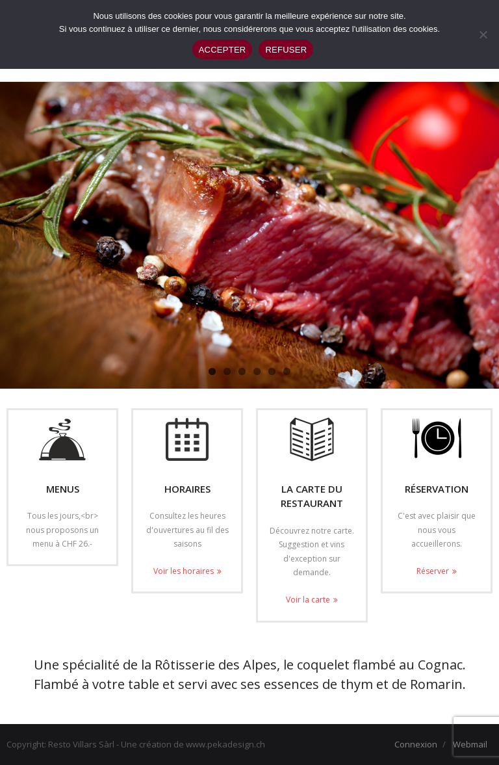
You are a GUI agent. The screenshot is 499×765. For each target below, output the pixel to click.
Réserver (432, 571)
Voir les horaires (183, 571)
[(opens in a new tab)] (312, 439)
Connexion (415, 744)
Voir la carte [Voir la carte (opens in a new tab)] (308, 599)
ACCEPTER (222, 50)
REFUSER (286, 50)
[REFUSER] (482, 34)
